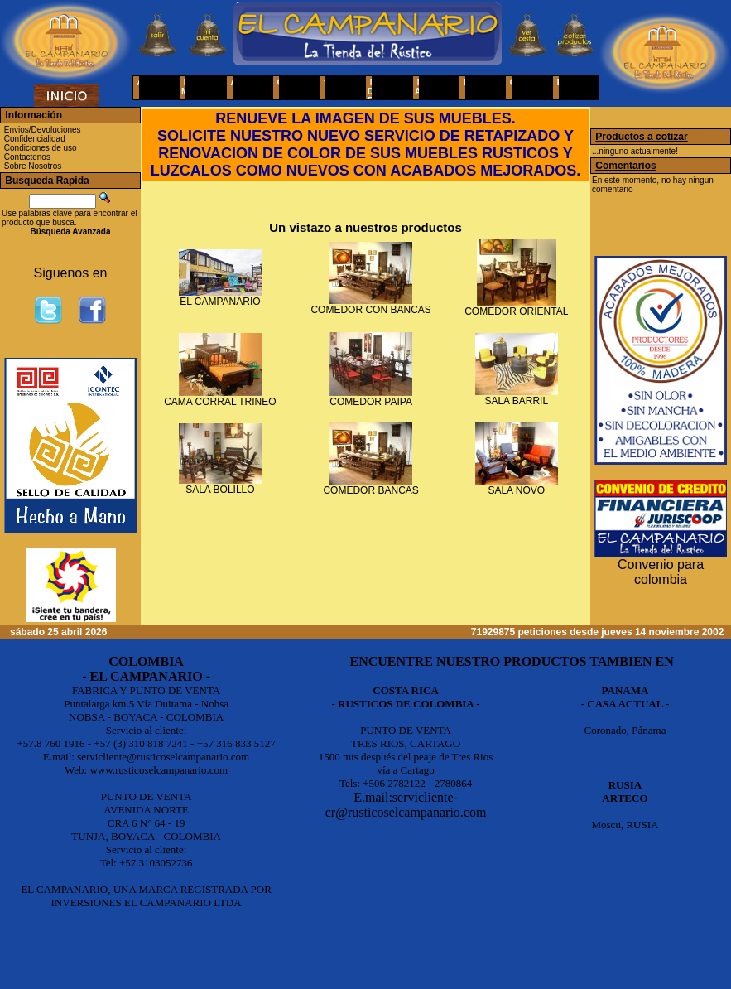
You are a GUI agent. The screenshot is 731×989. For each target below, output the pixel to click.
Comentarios (625, 165)
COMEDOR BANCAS (370, 490)
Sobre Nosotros (32, 166)
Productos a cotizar (641, 136)
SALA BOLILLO (219, 489)
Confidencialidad (34, 138)
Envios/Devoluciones (42, 129)
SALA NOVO (516, 490)
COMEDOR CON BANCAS (370, 310)
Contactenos (27, 157)
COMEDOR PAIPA (370, 402)
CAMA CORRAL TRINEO (220, 402)
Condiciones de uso (40, 147)
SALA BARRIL (516, 401)
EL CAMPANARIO (220, 301)
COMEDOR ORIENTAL (516, 311)
